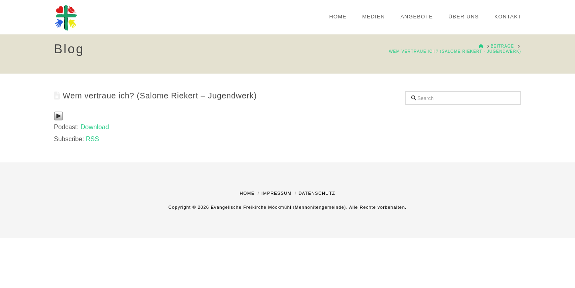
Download (95, 127)
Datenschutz (316, 193)
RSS (92, 139)
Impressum (277, 193)
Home (247, 193)
